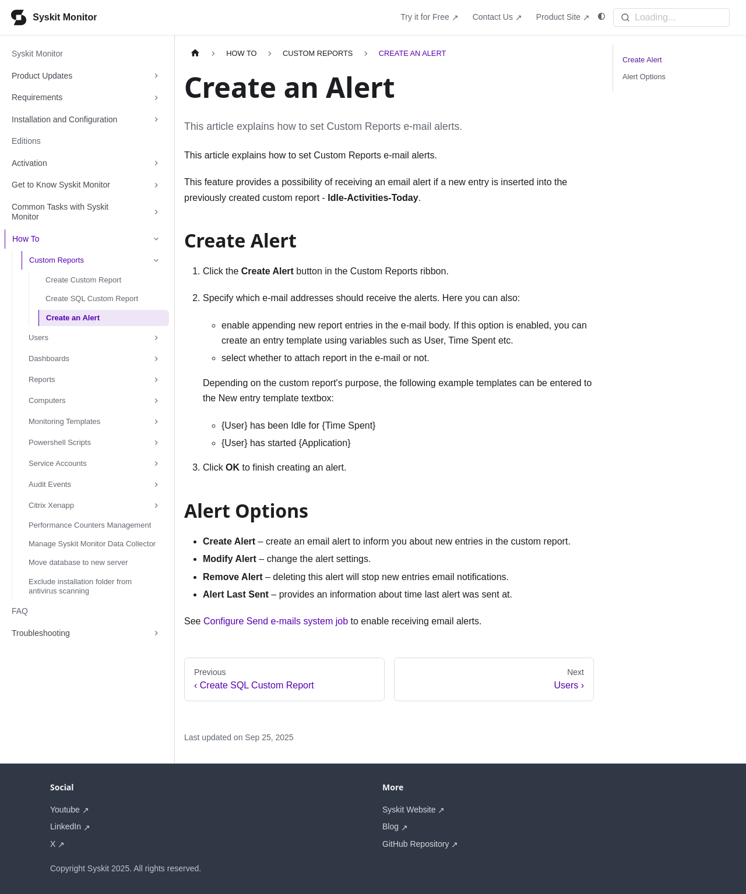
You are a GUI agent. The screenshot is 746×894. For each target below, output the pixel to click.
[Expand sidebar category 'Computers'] (156, 400)
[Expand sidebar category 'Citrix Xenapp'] (156, 505)
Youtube (65, 809)
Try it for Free (424, 17)
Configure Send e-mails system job (275, 621)
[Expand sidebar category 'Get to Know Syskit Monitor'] (156, 185)
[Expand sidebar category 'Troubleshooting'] (156, 634)
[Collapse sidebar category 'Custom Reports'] (156, 260)
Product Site (558, 17)
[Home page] (195, 53)
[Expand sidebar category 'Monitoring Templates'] (156, 421)
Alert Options (644, 76)
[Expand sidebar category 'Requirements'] (156, 98)
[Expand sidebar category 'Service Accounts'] (156, 463)
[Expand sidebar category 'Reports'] (156, 379)
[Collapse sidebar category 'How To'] (156, 239)
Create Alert (642, 59)
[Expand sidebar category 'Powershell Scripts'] (156, 442)
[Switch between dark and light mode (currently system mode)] (601, 16)
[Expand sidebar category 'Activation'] (156, 164)
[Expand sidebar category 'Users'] (156, 337)
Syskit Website (409, 809)
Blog (390, 826)
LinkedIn (65, 826)
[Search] (671, 17)
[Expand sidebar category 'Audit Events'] (156, 484)
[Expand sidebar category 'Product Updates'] (156, 76)
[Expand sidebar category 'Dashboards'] (156, 358)
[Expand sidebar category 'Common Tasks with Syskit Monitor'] (156, 212)
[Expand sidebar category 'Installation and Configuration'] (156, 120)
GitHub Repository (415, 844)
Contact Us (493, 17)
